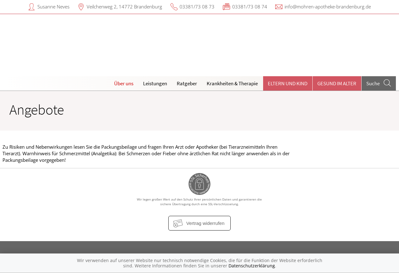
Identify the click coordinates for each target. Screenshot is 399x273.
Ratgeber (187, 83)
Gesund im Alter (336, 83)
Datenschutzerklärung (251, 266)
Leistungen (155, 83)
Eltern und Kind (287, 83)
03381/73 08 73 (197, 6)
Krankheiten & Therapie (232, 83)
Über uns (123, 83)
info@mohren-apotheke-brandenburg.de (328, 6)
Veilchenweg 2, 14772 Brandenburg (124, 6)
